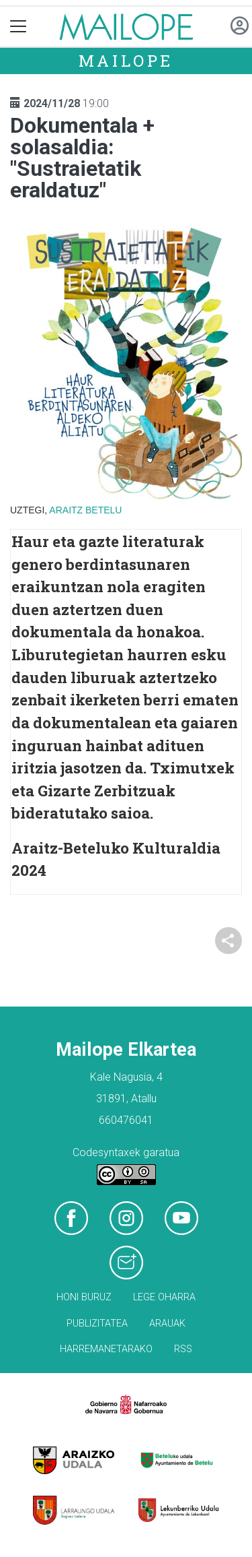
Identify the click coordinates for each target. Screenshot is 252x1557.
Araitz (66, 510)
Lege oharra (164, 1297)
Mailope (126, 60)
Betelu (103, 510)
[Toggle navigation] (18, 26)
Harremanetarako (106, 1349)
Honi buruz (84, 1297)
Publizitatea (97, 1323)
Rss (183, 1349)
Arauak (167, 1323)
